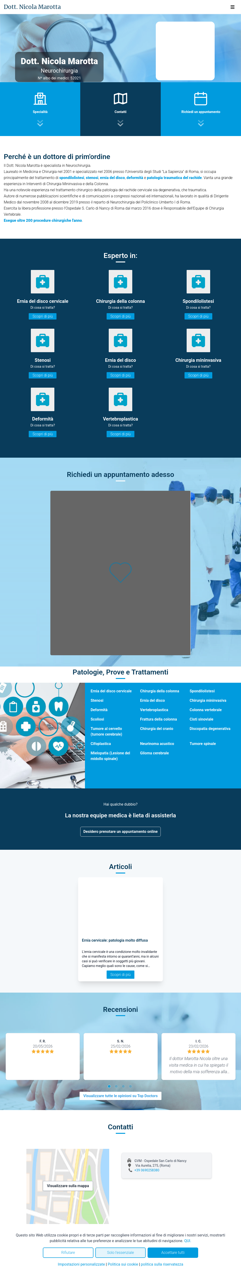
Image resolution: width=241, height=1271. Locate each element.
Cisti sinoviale (201, 719)
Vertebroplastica (154, 710)
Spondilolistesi (202, 691)
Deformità (99, 710)
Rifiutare (68, 1252)
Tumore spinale (203, 743)
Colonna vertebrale (206, 710)
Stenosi (97, 700)
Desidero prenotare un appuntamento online (120, 831)
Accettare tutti (173, 1252)
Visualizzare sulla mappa (68, 1186)
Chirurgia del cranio (156, 728)
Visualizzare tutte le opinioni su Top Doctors (120, 1096)
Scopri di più (42, 316)
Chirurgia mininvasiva (208, 700)
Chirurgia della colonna (159, 691)
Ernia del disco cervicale (111, 691)
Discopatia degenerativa (210, 728)
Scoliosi (97, 719)
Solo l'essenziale (120, 1252)
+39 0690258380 (146, 1170)
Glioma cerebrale (154, 753)
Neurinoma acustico (157, 743)
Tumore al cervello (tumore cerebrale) (106, 731)
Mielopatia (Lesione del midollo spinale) (110, 756)
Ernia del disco (152, 700)
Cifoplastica (101, 743)
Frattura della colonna (158, 719)
